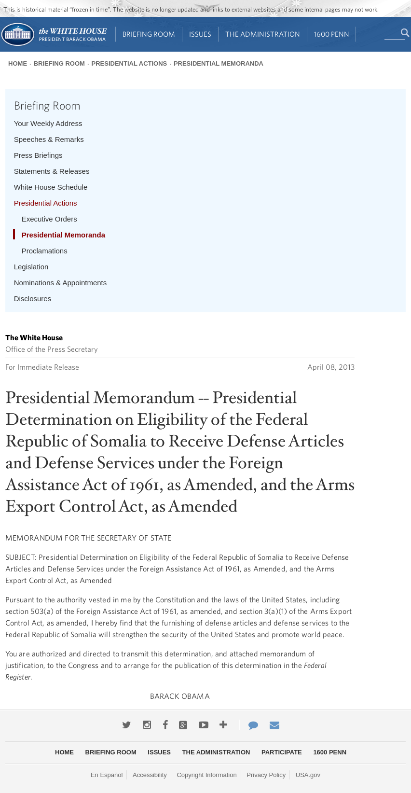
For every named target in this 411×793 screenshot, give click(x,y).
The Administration (262, 34)
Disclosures (33, 298)
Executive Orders (49, 219)
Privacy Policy (266, 775)
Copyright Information (206, 775)
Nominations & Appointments (60, 282)
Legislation (31, 267)
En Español (107, 775)
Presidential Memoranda (218, 63)
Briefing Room (149, 34)
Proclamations (45, 251)
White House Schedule (51, 187)
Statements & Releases (52, 171)
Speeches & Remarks (49, 139)
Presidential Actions (129, 63)
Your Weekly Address (48, 123)
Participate (281, 752)
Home (17, 63)
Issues (200, 34)
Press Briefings (38, 155)
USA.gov (308, 775)
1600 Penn (331, 34)
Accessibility (150, 775)
